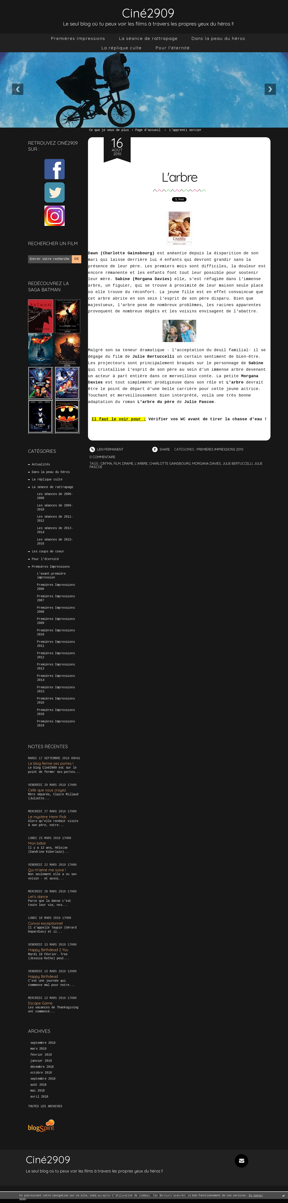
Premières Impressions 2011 (56, 646)
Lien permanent (107, 449)
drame (128, 463)
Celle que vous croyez (47, 793)
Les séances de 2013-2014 (55, 531)
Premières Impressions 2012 (56, 658)
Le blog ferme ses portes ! (51, 767)
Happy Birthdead (43, 980)
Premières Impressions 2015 (56, 692)
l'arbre (141, 463)
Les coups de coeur (48, 553)
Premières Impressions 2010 (56, 635)
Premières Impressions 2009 (56, 623)
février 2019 (41, 1059)
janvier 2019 (41, 1065)
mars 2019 (38, 1053)
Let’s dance (38, 900)
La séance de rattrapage (148, 38)
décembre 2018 (42, 1070)
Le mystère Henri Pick (47, 820)
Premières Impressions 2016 (56, 704)
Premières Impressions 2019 (56, 727)
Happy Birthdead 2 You (48, 953)
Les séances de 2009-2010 (55, 508)
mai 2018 (37, 1095)
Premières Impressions (78, 38)
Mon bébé (37, 846)
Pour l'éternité (173, 47)
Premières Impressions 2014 (56, 681)
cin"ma (106, 463)
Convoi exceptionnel (46, 926)
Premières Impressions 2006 (56, 589)
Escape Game (40, 1006)
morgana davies (207, 463)
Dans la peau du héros (218, 38)
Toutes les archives (45, 1110)
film (117, 463)
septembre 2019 (42, 1046)
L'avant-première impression (51, 577)
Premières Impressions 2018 (56, 715)
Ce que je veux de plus (109, 130)
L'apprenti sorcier (185, 130)
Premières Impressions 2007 (56, 600)
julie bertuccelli (239, 463)
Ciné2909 (148, 12)
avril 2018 (39, 1101)
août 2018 (38, 1089)
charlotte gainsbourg (171, 463)
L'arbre (179, 176)
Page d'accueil (147, 130)
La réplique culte (121, 47)
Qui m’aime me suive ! (47, 873)
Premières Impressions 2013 (56, 669)
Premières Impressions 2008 (56, 612)
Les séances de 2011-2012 (55, 520)
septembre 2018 (42, 1083)
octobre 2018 (41, 1077)
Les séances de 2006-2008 (55, 497)
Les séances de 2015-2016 (55, 543)
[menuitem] (78, 38)
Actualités (41, 464)
